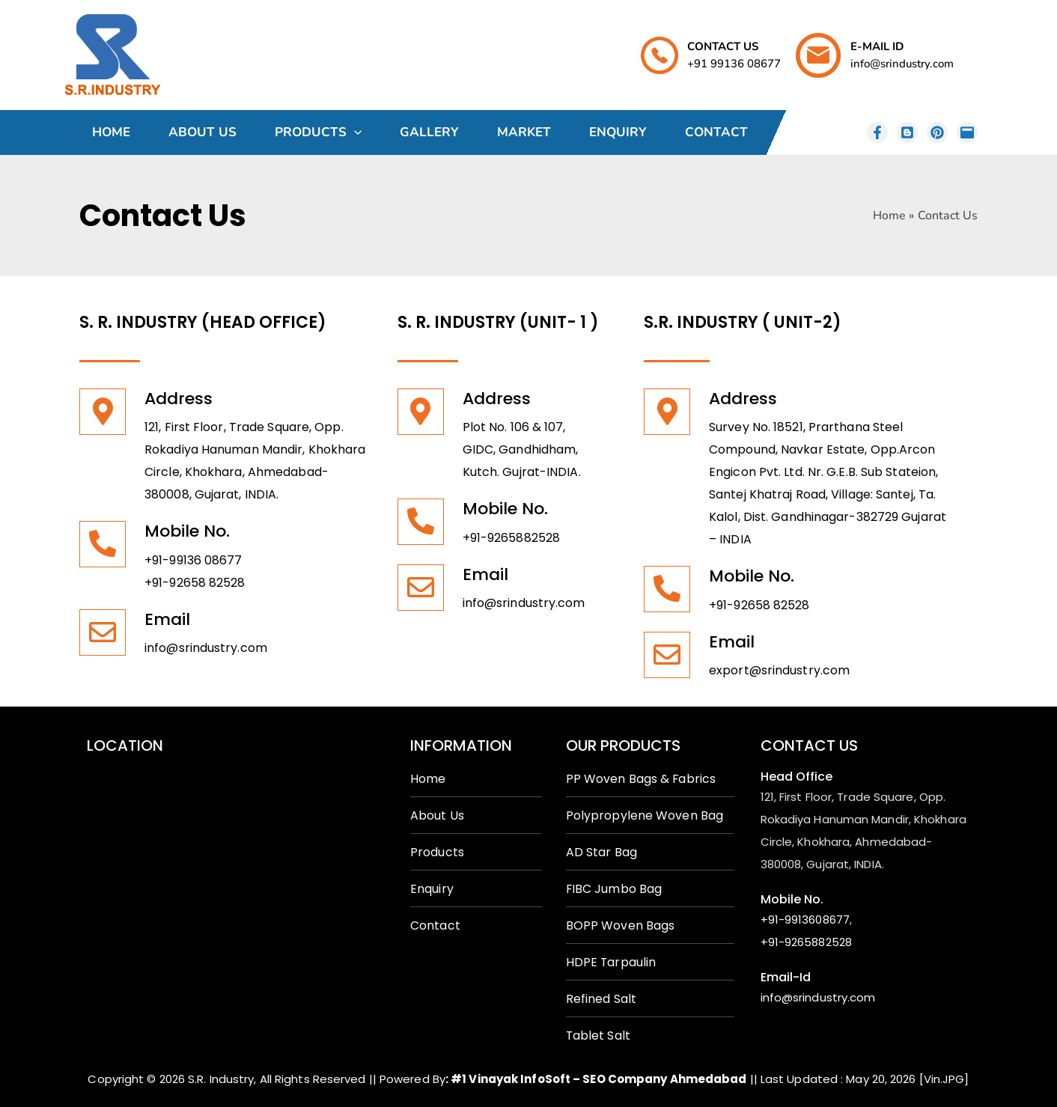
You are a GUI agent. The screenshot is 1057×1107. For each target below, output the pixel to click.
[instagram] (877, 132)
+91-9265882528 (511, 537)
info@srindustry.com (205, 647)
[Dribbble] (937, 132)
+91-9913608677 (805, 919)
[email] (967, 132)
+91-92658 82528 (195, 582)
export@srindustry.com (779, 670)
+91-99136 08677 (193, 560)
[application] (354, 132)
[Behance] (907, 132)
